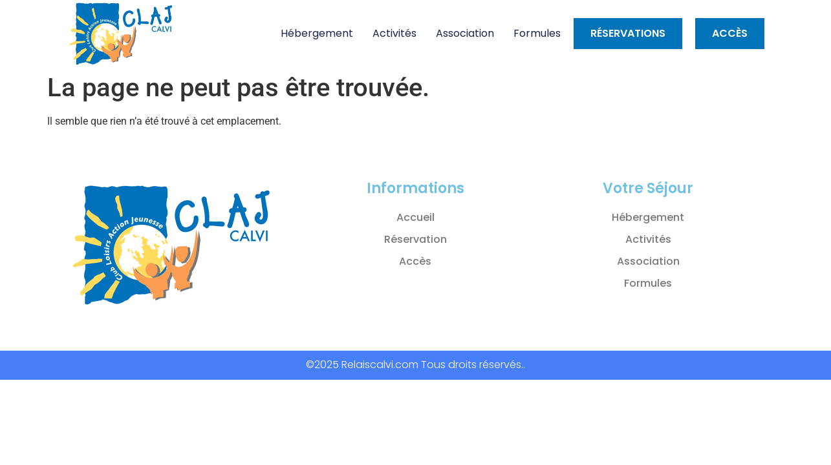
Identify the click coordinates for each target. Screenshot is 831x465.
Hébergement (317, 33)
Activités (394, 33)
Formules (537, 33)
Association (465, 33)
